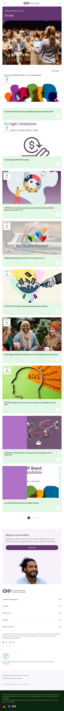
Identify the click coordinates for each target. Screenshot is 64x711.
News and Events (11, 11)
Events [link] (21, 11)
